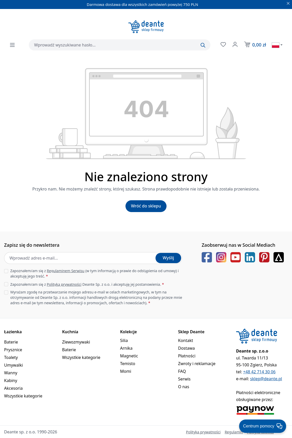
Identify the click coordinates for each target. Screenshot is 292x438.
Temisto (127, 363)
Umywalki (13, 365)
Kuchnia (70, 332)
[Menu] (12, 45)
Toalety (11, 357)
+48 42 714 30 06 (259, 372)
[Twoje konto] (234, 44)
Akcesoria (13, 388)
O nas (183, 386)
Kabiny (10, 380)
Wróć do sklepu (146, 206)
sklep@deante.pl (266, 379)
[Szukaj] (203, 45)
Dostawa (186, 348)
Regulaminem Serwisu (65, 271)
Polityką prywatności (64, 284)
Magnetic (129, 356)
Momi (125, 371)
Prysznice (13, 350)
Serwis (184, 379)
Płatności (187, 356)
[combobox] (119, 45)
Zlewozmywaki (76, 342)
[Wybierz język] (277, 45)
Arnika (126, 348)
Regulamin (234, 432)
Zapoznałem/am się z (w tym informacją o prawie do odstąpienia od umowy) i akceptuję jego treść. (94, 273)
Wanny (10, 373)
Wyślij (168, 258)
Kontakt (185, 340)
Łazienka (13, 332)
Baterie (11, 342)
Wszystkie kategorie (23, 396)
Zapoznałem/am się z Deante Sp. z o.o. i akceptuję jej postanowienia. (87, 284)
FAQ (182, 371)
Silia (124, 340)
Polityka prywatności (203, 432)
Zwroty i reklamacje (197, 363)
